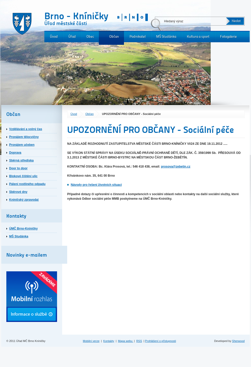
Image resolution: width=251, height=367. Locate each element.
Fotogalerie (228, 36)
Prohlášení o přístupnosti (160, 340)
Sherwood (238, 340)
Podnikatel (138, 36)
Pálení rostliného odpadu (27, 184)
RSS (139, 340)
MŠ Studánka (166, 36)
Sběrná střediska (21, 160)
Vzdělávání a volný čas (25, 129)
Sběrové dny (18, 192)
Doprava (15, 152)
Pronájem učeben (21, 145)
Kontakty (108, 340)
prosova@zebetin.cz (175, 166)
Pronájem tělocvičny (24, 137)
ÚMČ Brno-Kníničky (23, 228)
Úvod (54, 36)
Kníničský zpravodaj (24, 199)
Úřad (72, 36)
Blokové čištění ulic (23, 176)
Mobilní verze (91, 340)
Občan (114, 36)
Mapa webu (125, 340)
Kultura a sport (198, 36)
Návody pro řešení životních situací (96, 185)
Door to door (18, 168)
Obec (90, 36)
